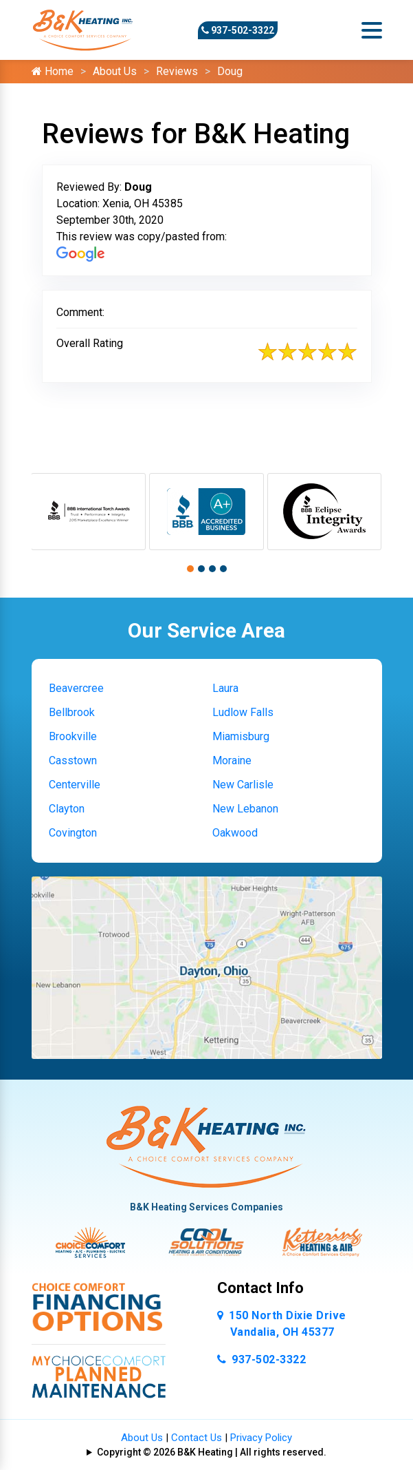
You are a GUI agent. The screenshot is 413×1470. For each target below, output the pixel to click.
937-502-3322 (237, 30)
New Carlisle (243, 784)
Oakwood (235, 832)
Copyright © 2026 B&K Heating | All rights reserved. (211, 1452)
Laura (225, 688)
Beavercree (76, 688)
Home (53, 71)
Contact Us (196, 1437)
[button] (190, 568)
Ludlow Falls (243, 712)
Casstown (73, 760)
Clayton (67, 808)
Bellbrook (72, 712)
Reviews (177, 71)
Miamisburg (240, 736)
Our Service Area (206, 630)
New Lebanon (245, 808)
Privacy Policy (261, 1437)
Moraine (232, 760)
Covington (73, 832)
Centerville (74, 784)
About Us (115, 71)
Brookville (73, 736)
